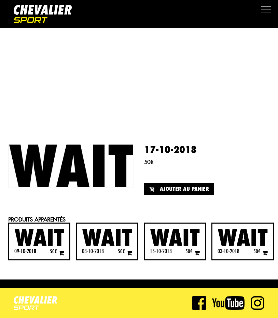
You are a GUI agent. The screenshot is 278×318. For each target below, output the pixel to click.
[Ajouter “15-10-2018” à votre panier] (197, 253)
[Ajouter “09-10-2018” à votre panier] (61, 253)
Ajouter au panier (184, 189)
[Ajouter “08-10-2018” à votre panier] (129, 253)
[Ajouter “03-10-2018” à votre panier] (265, 253)
